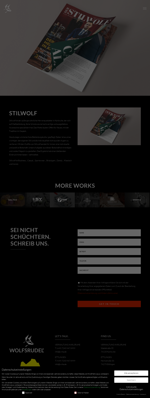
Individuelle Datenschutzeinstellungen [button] (131, 388)
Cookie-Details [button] (120, 394)
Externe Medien (81, 393)
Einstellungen (27, 390)
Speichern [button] (131, 380)
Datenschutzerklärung (92, 387)
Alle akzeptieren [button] (131, 373)
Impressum (143, 394)
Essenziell (27, 393)
